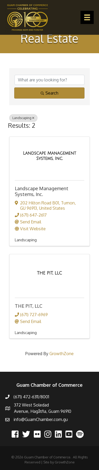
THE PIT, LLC (28, 306)
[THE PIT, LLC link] (49, 273)
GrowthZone (61, 353)
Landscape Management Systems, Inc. (41, 191)
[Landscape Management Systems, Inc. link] (49, 156)
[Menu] (87, 17)
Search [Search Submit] (49, 93)
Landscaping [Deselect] (23, 118)
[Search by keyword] (49, 80)
